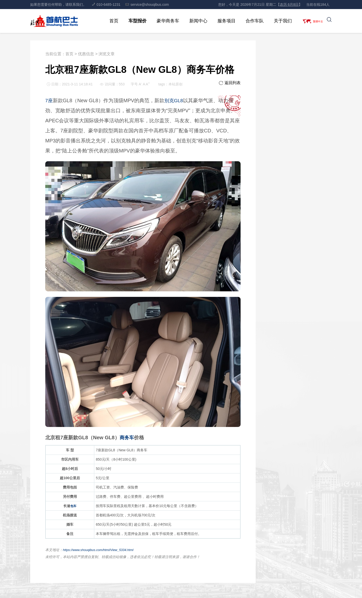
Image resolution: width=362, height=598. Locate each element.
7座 (49, 100)
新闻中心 (192, 20)
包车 (73, 506)
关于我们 (277, 20)
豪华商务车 (162, 20)
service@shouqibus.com (147, 5)
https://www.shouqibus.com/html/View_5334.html (101, 550)
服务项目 (220, 20)
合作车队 (249, 20)
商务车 (127, 437)
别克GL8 (175, 100)
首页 (107, 20)
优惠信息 (86, 54)
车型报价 (131, 20)
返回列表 (230, 83)
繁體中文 (315, 21)
